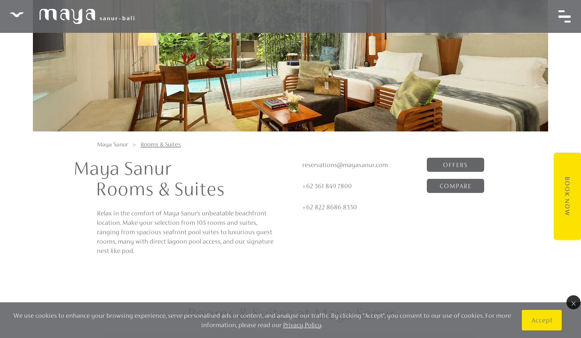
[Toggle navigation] (564, 16)
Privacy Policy (302, 325)
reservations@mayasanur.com (345, 165)
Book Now (567, 196)
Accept (541, 320)
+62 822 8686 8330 (329, 207)
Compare (455, 186)
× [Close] (573, 302)
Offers (455, 165)
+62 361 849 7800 (327, 186)
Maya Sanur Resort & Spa (72, 16)
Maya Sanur (112, 144)
